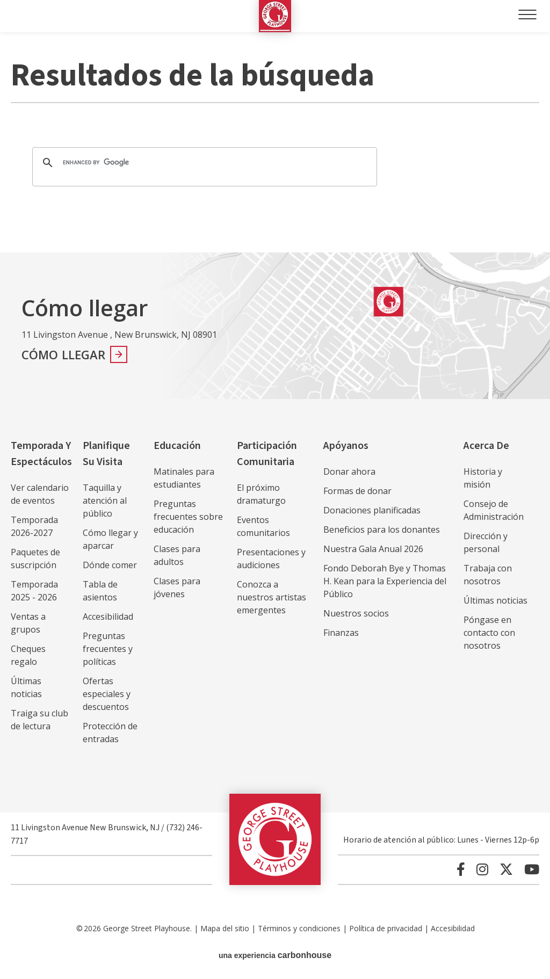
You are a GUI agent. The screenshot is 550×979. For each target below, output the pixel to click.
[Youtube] (531, 869)
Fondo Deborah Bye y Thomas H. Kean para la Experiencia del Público (384, 581)
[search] (203, 162)
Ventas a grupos (28, 623)
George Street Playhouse (275, 16)
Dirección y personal (486, 542)
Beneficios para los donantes (381, 529)
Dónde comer (110, 565)
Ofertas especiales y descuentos (107, 694)
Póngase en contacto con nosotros (489, 632)
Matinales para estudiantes (184, 478)
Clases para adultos (177, 555)
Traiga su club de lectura (39, 719)
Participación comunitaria (267, 453)
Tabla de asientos (100, 590)
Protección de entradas (110, 732)
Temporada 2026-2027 (34, 526)
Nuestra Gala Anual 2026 (373, 549)
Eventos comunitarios (263, 526)
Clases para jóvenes (177, 587)
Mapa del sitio (224, 928)
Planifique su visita (106, 453)
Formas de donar (357, 491)
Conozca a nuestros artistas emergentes (271, 597)
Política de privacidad (385, 928)
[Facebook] (461, 869)
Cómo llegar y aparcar (110, 539)
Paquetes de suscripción (35, 558)
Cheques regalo (28, 655)
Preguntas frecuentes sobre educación (188, 516)
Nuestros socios (356, 613)
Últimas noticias (26, 687)
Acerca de (486, 445)
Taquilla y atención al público (105, 500)
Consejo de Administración (494, 510)
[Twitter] (506, 869)
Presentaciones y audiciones (271, 558)
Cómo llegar (63, 354)
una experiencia (275, 955)
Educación (177, 445)
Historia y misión (483, 478)
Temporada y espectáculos (41, 453)
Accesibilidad (108, 616)
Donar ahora (349, 471)
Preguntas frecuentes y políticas (108, 649)
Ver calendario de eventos (40, 494)
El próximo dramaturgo (261, 494)
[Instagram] (482, 869)
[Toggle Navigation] (527, 14)
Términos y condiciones (299, 928)
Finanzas (341, 633)
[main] (275, 142)
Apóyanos (345, 445)
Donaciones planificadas (372, 510)
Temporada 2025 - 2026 (34, 590)
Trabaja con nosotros (488, 574)
